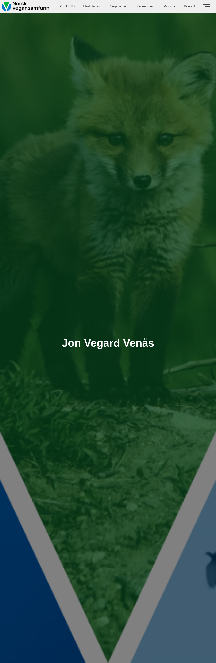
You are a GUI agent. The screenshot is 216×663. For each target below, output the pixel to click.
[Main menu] (206, 6)
